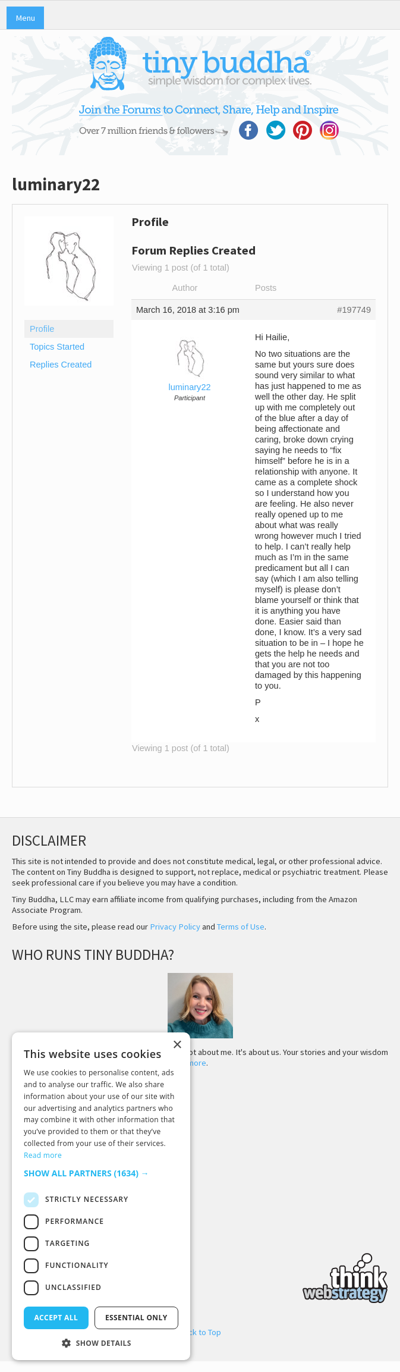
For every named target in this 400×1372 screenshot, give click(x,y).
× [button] (176, 1045)
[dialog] (101, 1196)
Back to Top (200, 1332)
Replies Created (61, 364)
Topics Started (57, 346)
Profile (42, 329)
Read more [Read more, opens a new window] (43, 1155)
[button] (101, 1173)
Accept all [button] (56, 1318)
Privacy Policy (175, 926)
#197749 (354, 310)
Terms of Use (240, 926)
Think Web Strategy (200, 1276)
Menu (25, 17)
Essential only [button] (136, 1318)
